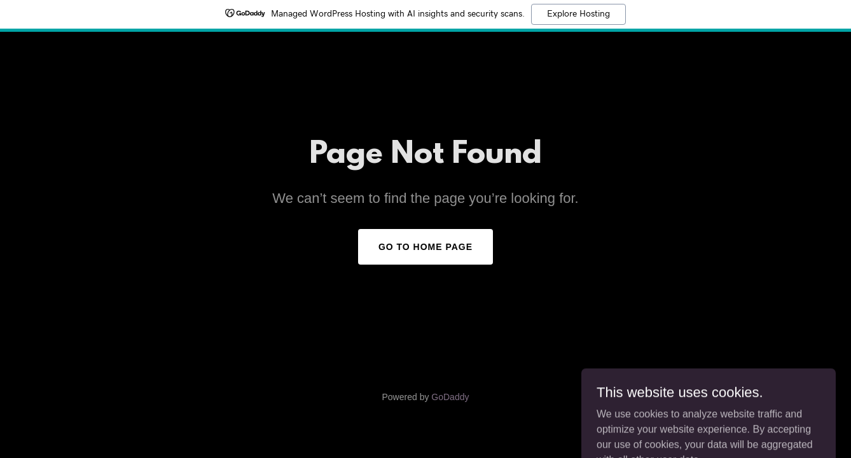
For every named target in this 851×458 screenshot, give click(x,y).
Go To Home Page (425, 247)
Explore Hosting (578, 14)
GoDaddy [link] (450, 397)
